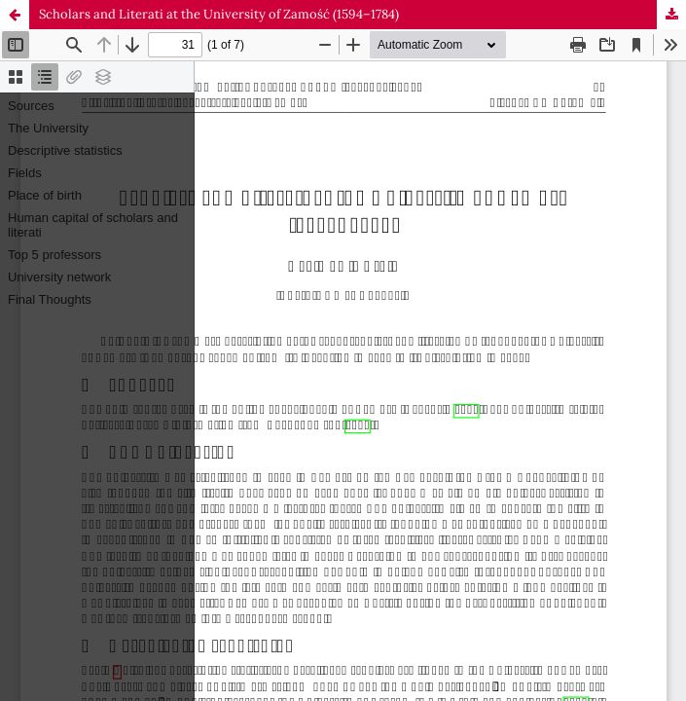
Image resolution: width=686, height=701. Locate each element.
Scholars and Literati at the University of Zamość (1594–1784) (219, 14)
